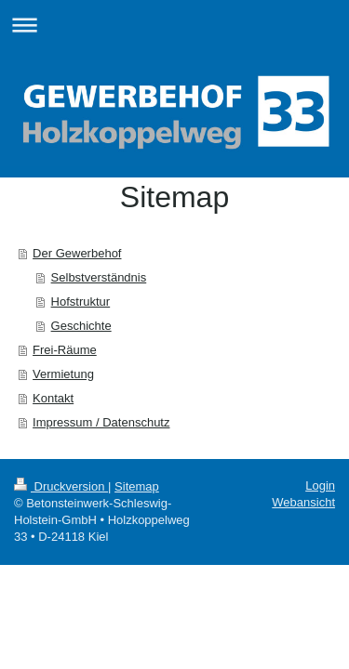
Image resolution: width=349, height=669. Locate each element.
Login (320, 485)
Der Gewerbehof (77, 253)
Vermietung (63, 374)
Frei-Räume (65, 350)
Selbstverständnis (99, 277)
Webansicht (303, 502)
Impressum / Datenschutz (101, 422)
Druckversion (61, 486)
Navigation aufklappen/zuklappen (174, 25)
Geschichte (81, 326)
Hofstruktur (81, 301)
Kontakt (53, 398)
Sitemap (136, 486)
